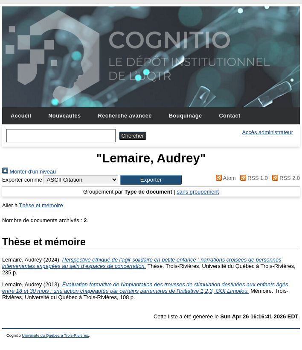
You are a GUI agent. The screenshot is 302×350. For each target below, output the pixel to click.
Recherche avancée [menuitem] (125, 115)
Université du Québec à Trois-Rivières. (55, 335)
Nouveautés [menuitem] (64, 115)
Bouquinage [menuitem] (185, 115)
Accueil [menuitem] (21, 115)
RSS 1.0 (252, 178)
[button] (151, 180)
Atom (224, 178)
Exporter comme (22, 179)
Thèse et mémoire (41, 205)
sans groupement (198, 191)
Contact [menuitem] (229, 115)
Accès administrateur (267, 132)
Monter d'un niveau (29, 171)
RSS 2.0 (284, 178)
